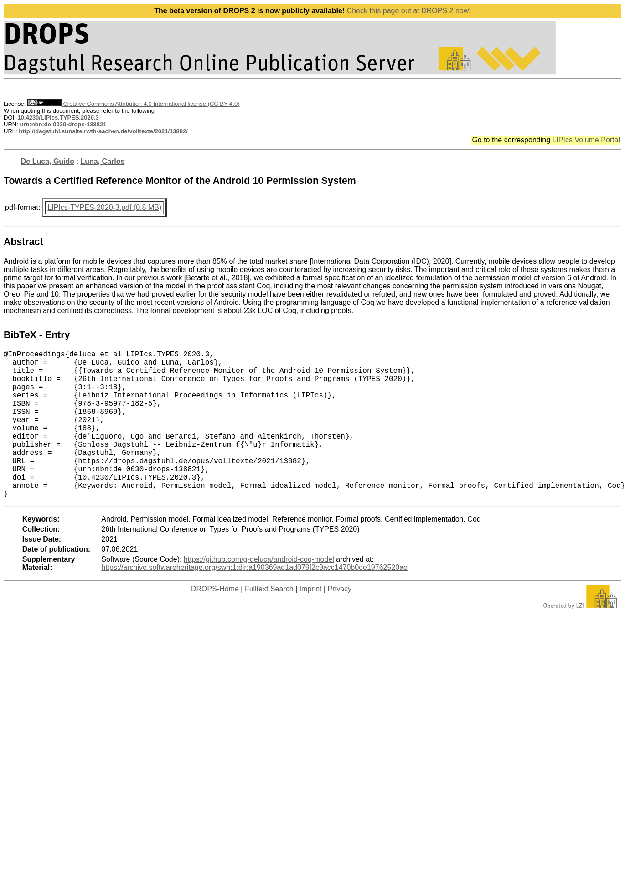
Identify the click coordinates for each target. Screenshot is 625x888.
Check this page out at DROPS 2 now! (409, 11)
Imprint (311, 622)
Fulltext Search (269, 622)
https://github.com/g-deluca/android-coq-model (259, 592)
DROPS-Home (215, 622)
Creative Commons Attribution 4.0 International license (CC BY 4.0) (133, 103)
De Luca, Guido (47, 161)
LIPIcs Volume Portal (586, 140)
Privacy (339, 622)
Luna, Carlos (102, 161)
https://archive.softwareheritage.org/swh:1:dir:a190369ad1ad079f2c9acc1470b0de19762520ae (254, 600)
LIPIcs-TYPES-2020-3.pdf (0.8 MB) (104, 207)
